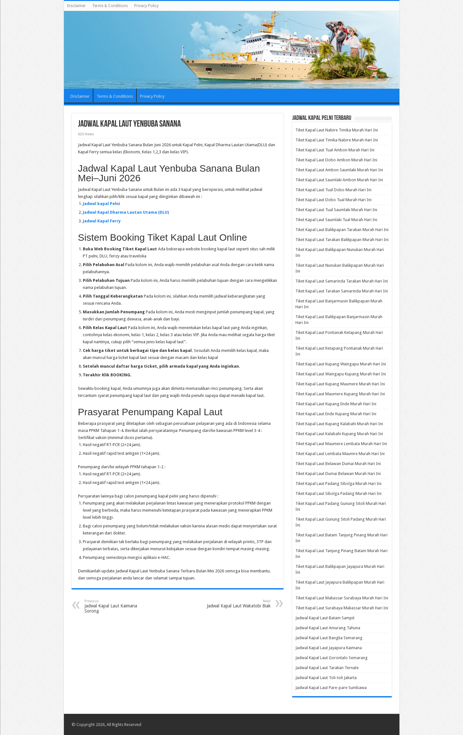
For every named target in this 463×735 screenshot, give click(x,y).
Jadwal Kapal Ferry (102, 221)
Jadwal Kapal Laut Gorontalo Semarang (331, 657)
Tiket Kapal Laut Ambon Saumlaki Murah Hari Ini (339, 169)
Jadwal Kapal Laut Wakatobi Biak (238, 603)
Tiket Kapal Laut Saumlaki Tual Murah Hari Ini (336, 219)
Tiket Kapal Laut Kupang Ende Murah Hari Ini (335, 403)
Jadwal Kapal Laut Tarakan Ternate (327, 667)
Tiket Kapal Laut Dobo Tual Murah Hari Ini (333, 199)
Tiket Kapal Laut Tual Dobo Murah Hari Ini (333, 189)
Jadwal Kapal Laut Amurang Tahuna (327, 627)
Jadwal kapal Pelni (101, 203)
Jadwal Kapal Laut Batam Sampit (324, 617)
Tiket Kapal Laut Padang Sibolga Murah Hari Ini (338, 483)
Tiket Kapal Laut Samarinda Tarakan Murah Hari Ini (341, 281)
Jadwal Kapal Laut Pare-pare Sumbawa (331, 687)
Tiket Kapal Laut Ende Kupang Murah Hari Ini (335, 413)
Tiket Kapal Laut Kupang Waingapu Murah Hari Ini (340, 364)
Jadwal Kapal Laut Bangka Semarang (329, 637)
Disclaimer (76, 6)
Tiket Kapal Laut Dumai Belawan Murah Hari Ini (338, 473)
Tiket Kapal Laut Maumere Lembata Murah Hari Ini (341, 443)
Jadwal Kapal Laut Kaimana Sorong (117, 606)
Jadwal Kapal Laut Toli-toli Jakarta (326, 677)
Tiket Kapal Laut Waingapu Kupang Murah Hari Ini (340, 374)
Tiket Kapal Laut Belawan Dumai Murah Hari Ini (338, 463)
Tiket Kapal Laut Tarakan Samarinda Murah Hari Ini (341, 291)
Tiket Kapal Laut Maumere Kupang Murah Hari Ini (340, 393)
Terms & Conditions (110, 6)
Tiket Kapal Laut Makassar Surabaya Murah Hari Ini (341, 598)
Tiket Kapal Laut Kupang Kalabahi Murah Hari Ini (339, 423)
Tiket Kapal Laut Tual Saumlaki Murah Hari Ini (336, 209)
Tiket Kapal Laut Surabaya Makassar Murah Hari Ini (341, 607)
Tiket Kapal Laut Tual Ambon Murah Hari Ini (334, 150)
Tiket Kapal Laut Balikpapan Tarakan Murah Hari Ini (342, 229)
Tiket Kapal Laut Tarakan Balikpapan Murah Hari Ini (342, 239)
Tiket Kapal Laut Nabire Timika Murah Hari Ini (336, 130)
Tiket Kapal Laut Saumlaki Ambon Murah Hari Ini (339, 179)
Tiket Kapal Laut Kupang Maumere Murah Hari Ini (340, 383)
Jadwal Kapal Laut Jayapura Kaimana (328, 647)
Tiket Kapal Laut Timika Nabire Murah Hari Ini (336, 140)
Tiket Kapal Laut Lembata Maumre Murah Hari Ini (340, 453)
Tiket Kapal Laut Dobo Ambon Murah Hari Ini (336, 159)
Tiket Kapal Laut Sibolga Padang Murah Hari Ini (338, 493)
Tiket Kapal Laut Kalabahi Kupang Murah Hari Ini (339, 433)
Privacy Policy (146, 6)
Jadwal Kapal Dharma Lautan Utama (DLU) (126, 212)
